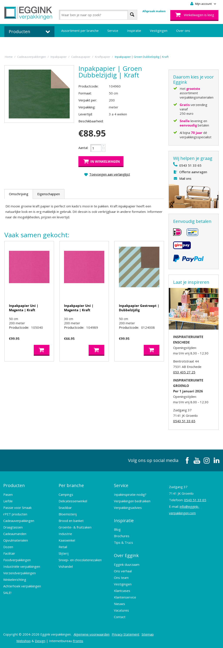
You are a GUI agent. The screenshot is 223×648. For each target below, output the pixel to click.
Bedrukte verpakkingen (78, 43)
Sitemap (148, 634)
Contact (119, 616)
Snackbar (65, 507)
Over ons (183, 30)
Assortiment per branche (80, 30)
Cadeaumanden (14, 533)
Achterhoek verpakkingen (22, 586)
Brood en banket (71, 520)
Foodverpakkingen (17, 559)
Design (40, 640)
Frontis (78, 640)
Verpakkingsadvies (128, 507)
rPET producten (15, 514)
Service (112, 30)
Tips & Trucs (123, 542)
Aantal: (83, 147)
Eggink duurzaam (126, 564)
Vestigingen (158, 30)
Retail (63, 546)
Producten (14, 485)
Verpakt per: (87, 100)
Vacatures (121, 610)
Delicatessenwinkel (73, 501)
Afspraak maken (154, 11)
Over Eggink (126, 555)
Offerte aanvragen (193, 172)
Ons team (121, 577)
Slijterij (64, 553)
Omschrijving (18, 194)
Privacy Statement (125, 634)
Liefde (8, 501)
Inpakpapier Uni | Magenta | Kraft (23, 307)
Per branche (71, 485)
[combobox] (98, 15)
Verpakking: (86, 107)
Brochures (121, 535)
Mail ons (185, 178)
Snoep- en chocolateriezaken (80, 559)
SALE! (7, 592)
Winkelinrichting (14, 579)
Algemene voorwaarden (92, 634)
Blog (117, 529)
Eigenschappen (48, 194)
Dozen (8, 546)
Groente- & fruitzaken (75, 527)
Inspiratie (134, 30)
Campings (66, 494)
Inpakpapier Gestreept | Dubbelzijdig (139, 307)
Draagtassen (13, 527)
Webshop (23, 640)
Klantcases (122, 590)
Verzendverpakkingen (19, 573)
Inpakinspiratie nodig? (130, 494)
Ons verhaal (123, 570)
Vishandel (66, 566)
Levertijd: (85, 114)
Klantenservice (125, 597)
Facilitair (9, 553)
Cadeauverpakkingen (18, 520)
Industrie (65, 533)
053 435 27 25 (184, 372)
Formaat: (85, 93)
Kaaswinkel (67, 540)
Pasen (8, 494)
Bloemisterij (68, 514)
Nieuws (119, 603)
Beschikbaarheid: (90, 121)
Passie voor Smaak (17, 507)
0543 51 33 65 (190, 165)
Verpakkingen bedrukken (132, 501)
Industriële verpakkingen (21, 566)
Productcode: (88, 86)
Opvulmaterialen (15, 540)
